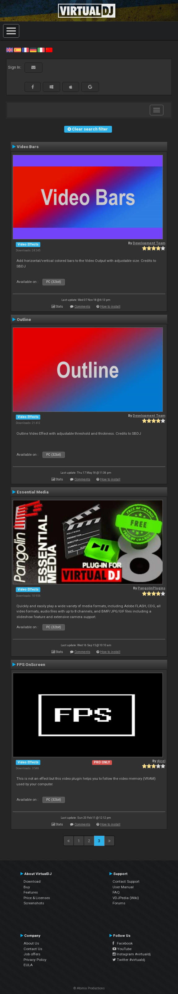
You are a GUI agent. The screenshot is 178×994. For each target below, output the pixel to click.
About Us (31, 943)
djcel (161, 761)
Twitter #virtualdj (129, 960)
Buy (27, 887)
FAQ (116, 892)
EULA (28, 965)
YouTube (122, 949)
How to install (110, 307)
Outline (24, 319)
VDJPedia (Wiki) (126, 898)
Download (32, 881)
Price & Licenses (37, 898)
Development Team (149, 243)
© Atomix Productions (89, 988)
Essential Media (33, 491)
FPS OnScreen (31, 664)
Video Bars (28, 146)
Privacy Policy (35, 960)
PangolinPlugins (151, 588)
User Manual (123, 887)
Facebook (123, 943)
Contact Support (126, 881)
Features (31, 892)
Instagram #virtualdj (132, 954)
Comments (82, 307)
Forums (119, 903)
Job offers (32, 954)
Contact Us (33, 949)
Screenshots (34, 903)
